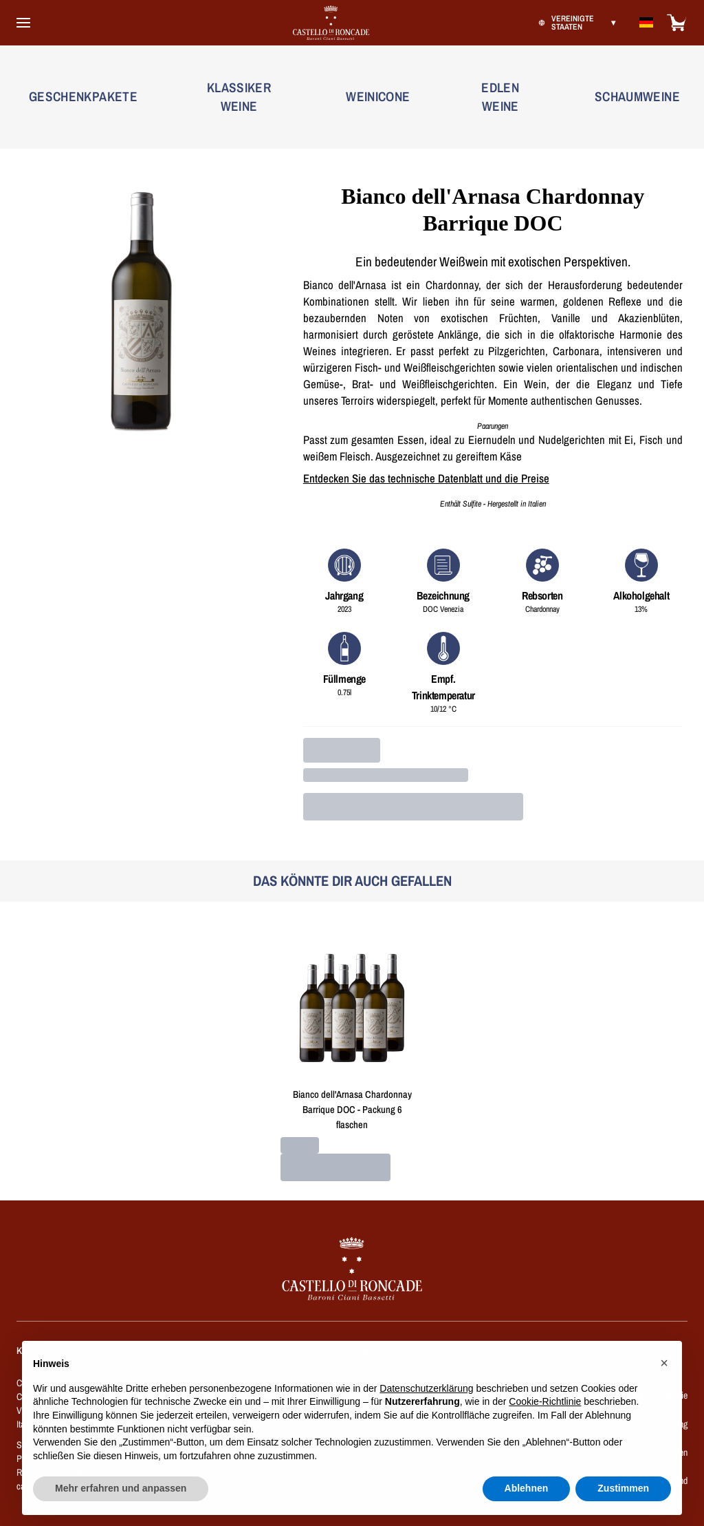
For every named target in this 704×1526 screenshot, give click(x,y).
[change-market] (575, 22)
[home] (104, 1277)
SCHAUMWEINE (637, 96)
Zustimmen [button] (623, 1508)
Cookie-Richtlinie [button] (545, 1421)
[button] (664, 1383)
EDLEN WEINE (500, 96)
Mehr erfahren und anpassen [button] (120, 1508)
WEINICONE (378, 96)
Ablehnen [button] (527, 1508)
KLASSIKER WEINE (239, 96)
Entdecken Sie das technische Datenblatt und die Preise (426, 478)
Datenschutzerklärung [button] (426, 1407)
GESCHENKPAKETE (83, 96)
